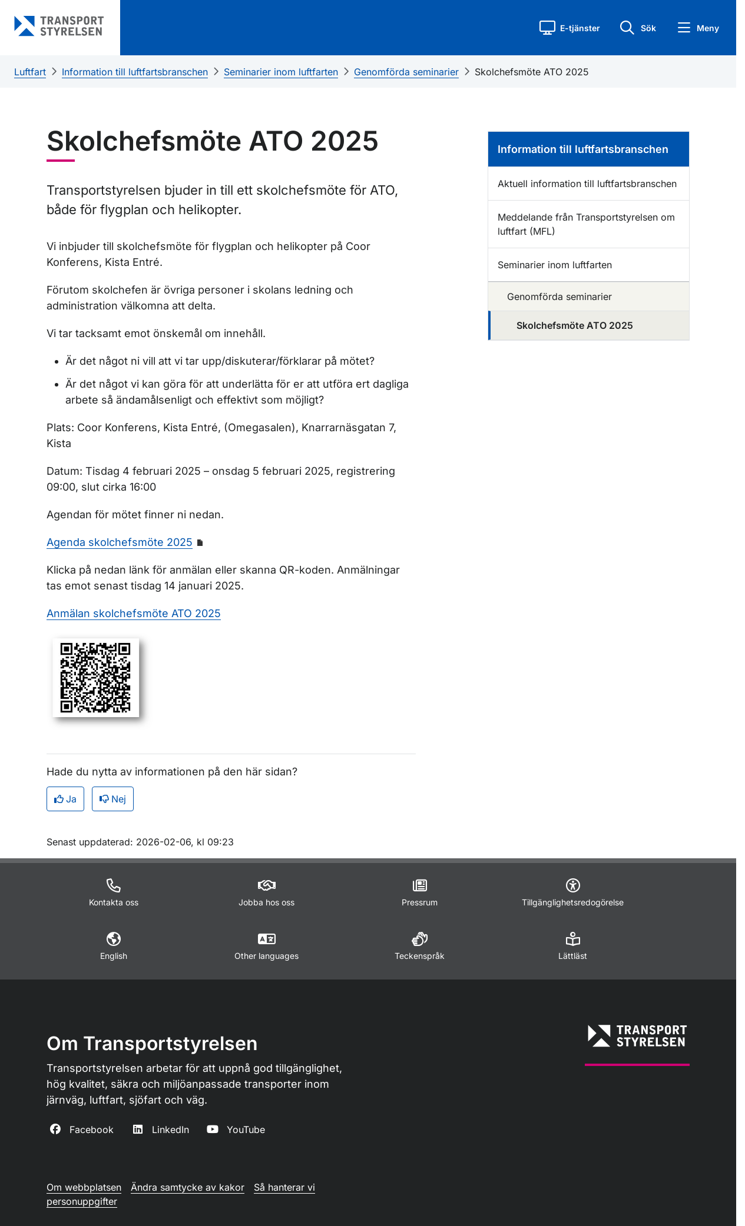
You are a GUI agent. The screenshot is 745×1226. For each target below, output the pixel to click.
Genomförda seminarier (406, 72)
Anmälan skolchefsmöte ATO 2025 (134, 613)
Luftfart (30, 72)
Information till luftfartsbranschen (135, 72)
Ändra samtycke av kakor (187, 1187)
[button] (569, 27)
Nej (113, 799)
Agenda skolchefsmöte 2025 (120, 542)
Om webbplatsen (84, 1187)
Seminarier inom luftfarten (281, 72)
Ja (65, 799)
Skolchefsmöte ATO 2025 (532, 72)
